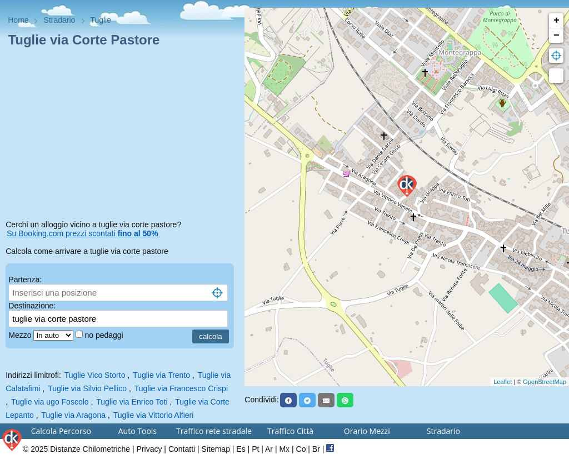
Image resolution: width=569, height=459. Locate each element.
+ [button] (556, 20)
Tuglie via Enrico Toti (131, 401)
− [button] (556, 35)
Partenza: (25, 279)
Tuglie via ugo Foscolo (50, 401)
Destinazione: (32, 305)
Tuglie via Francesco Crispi (181, 388)
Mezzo (20, 335)
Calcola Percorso (61, 431)
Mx (284, 449)
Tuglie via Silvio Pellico (87, 388)
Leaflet (502, 381)
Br (316, 449)
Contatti (181, 449)
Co (301, 449)
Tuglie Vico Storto (95, 375)
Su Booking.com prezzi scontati (82, 233)
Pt (255, 449)
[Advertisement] (122, 135)
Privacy (149, 449)
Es (240, 449)
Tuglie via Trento (161, 375)
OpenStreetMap (544, 381)
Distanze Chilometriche (90, 449)
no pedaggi (104, 335)
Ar (269, 449)
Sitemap (216, 449)
